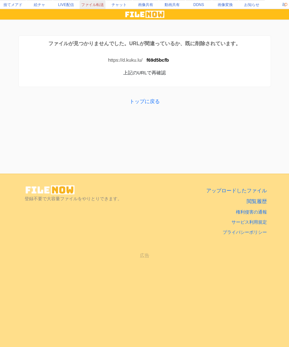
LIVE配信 (66, 5)
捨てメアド (12, 5)
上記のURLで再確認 (144, 72)
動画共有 (172, 5)
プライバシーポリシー (245, 232)
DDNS (198, 5)
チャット (119, 5)
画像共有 (145, 5)
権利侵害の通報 (251, 211)
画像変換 (225, 5)
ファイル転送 (92, 5)
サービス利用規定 (249, 222)
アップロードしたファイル (236, 190)
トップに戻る (144, 101)
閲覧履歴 (257, 201)
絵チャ (39, 5)
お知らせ (251, 5)
